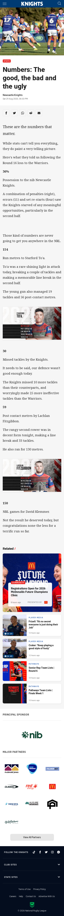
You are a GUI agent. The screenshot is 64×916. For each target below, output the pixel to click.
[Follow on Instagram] (52, 852)
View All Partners (32, 837)
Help (21, 896)
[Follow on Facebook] (40, 852)
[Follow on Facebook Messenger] (58, 852)
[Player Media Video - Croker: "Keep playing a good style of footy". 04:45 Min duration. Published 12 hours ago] (32, 648)
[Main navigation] (4, 4)
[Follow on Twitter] (46, 852)
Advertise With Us (47, 896)
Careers (12, 896)
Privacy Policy (39, 889)
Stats (7, 61)
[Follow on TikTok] (34, 852)
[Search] (59, 4)
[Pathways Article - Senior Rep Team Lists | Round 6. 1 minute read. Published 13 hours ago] (32, 671)
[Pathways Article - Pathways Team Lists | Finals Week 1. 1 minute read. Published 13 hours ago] (32, 693)
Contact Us (31, 896)
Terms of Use (24, 889)
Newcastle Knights (13, 95)
